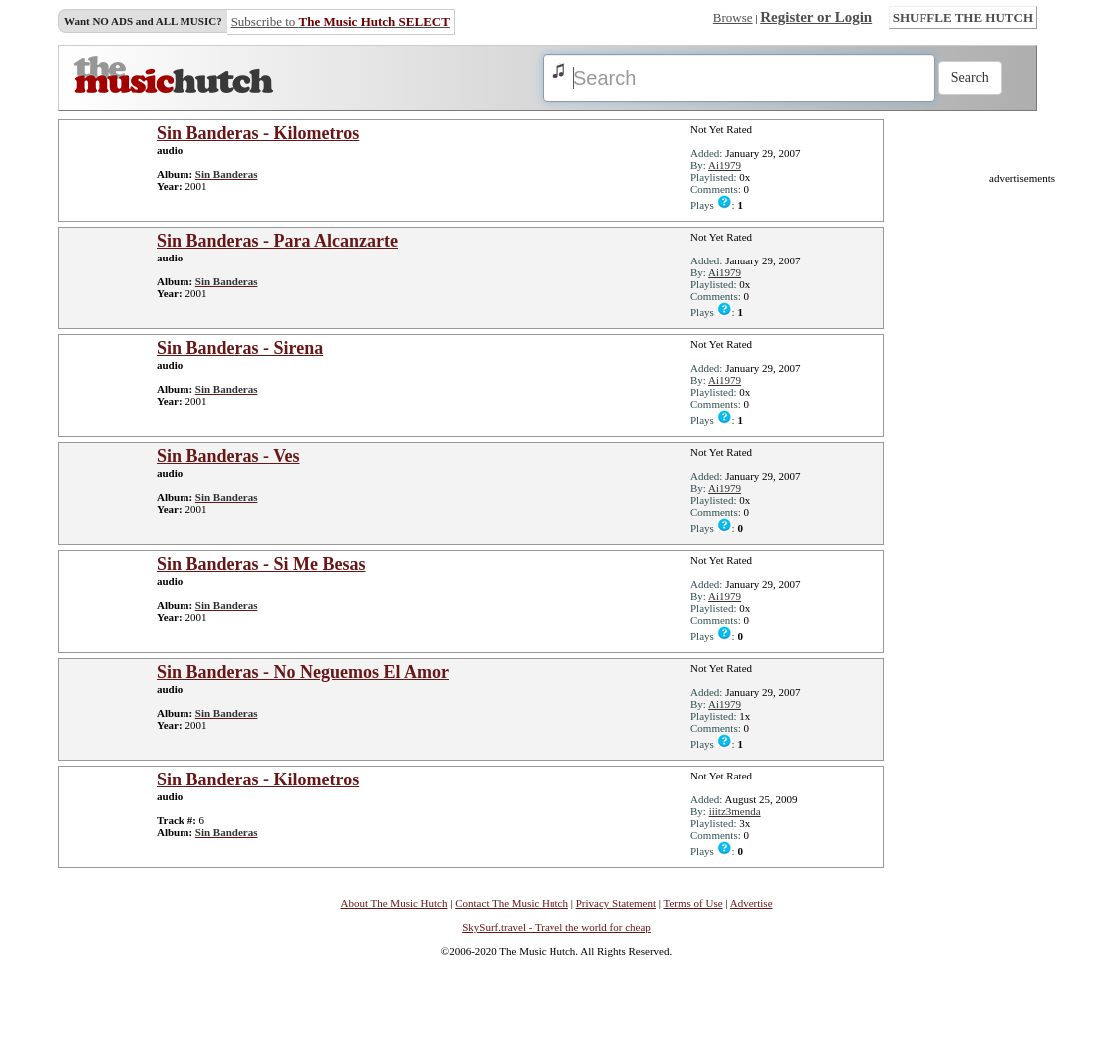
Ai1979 (724, 165)
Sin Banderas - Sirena (240, 348)
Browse (733, 17)
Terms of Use (693, 903)
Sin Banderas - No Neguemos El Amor (303, 672)
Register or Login (816, 17)
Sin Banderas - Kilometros (258, 133)
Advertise (751, 903)
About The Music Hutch (393, 903)
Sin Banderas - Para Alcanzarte (277, 241)
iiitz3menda (735, 811)
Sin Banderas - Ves (228, 456)
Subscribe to (340, 21)
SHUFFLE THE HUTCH (963, 17)
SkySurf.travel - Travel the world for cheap (556, 927)
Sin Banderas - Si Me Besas (261, 564)
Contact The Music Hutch (511, 903)
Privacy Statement (616, 903)
